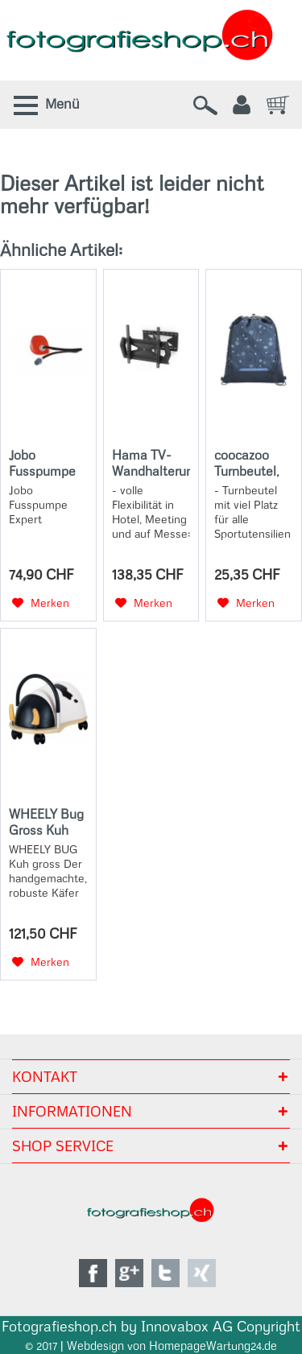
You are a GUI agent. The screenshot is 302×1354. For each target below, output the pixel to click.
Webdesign (95, 1346)
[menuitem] (44, 105)
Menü (62, 104)
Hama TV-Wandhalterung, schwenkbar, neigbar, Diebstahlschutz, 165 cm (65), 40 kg (151, 463)
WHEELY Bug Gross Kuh (46, 822)
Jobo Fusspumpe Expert (42, 463)
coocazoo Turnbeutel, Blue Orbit (246, 463)
